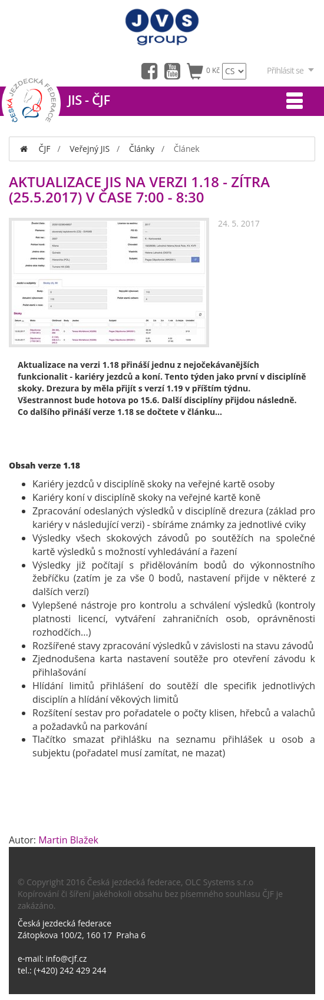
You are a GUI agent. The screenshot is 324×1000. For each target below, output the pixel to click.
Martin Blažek (68, 839)
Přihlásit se (291, 70)
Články (141, 148)
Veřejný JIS (90, 148)
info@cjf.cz (66, 958)
